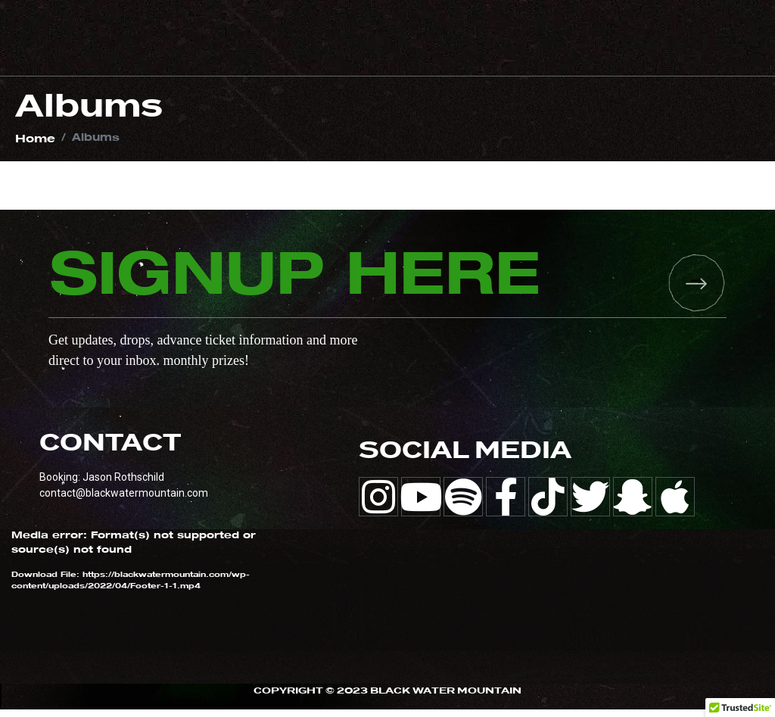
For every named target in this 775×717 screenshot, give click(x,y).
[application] (137, 614)
